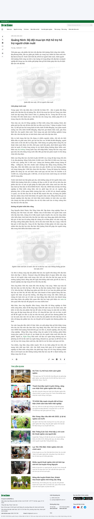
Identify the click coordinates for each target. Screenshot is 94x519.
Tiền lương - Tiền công (60, 29)
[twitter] (2, 39)
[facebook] (2, 36)
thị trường (21, 149)
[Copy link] (2, 49)
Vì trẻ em (26, 29)
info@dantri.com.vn (32, 513)
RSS (51, 513)
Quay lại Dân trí (5, 21)
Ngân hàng (27, 336)
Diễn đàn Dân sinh (74, 29)
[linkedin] (2, 43)
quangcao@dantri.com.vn (58, 499)
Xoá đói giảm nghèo (46, 29)
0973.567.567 (53, 508)
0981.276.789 (14, 513)
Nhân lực (9, 29)
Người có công (18, 29)
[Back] (2, 56)
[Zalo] (2, 46)
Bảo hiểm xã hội (35, 29)
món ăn (63, 299)
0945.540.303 (55, 497)
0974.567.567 (63, 508)
